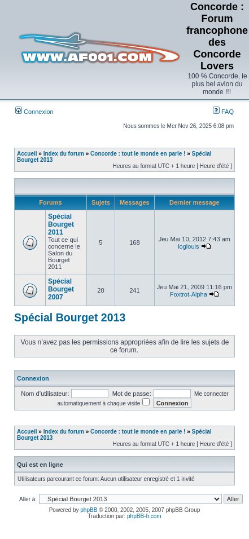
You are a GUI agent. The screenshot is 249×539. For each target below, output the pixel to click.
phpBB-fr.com (144, 516)
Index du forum (63, 154)
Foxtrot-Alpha (188, 294)
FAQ (223, 111)
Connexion (34, 111)
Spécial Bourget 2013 (69, 317)
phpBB (88, 510)
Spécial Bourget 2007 (61, 289)
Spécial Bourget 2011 (61, 224)
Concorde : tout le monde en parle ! (137, 154)
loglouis (188, 246)
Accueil (27, 154)
